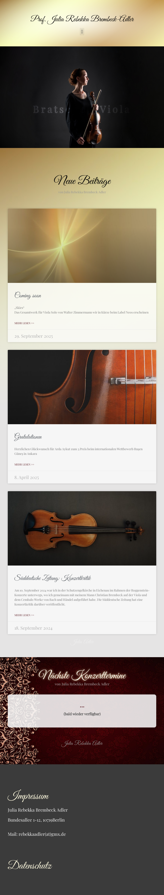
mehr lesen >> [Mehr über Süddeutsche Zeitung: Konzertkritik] (24, 615)
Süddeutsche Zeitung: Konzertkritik (52, 578)
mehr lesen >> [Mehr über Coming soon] (24, 323)
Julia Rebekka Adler (82, 743)
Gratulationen (27, 437)
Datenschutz (29, 866)
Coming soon (27, 296)
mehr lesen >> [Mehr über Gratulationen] (24, 464)
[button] (82, 31)
